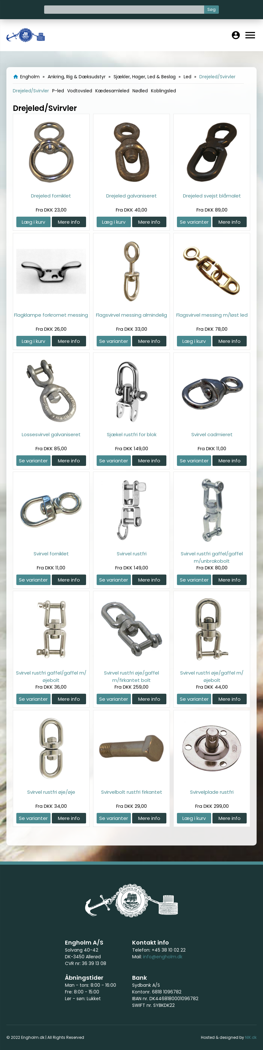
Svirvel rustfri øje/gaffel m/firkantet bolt (131, 676)
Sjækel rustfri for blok (131, 434)
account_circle (236, 35)
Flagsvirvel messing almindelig (131, 315)
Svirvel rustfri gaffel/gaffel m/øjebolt (51, 676)
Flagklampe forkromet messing (51, 315)
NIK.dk (251, 1037)
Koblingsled (163, 91)
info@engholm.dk (162, 956)
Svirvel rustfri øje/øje (51, 792)
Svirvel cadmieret (212, 434)
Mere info (69, 222)
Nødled (140, 91)
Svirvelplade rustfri (212, 792)
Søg (211, 9)
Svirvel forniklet (51, 553)
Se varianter (194, 222)
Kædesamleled (112, 91)
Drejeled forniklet (51, 195)
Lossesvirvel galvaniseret (51, 434)
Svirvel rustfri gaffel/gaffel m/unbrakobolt (212, 557)
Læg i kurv (33, 222)
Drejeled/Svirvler (31, 91)
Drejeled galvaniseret (131, 195)
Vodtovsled (79, 91)
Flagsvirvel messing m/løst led (212, 315)
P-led (58, 91)
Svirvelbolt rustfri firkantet (131, 792)
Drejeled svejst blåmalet (212, 195)
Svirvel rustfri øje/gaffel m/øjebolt (211, 676)
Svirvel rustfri (132, 553)
